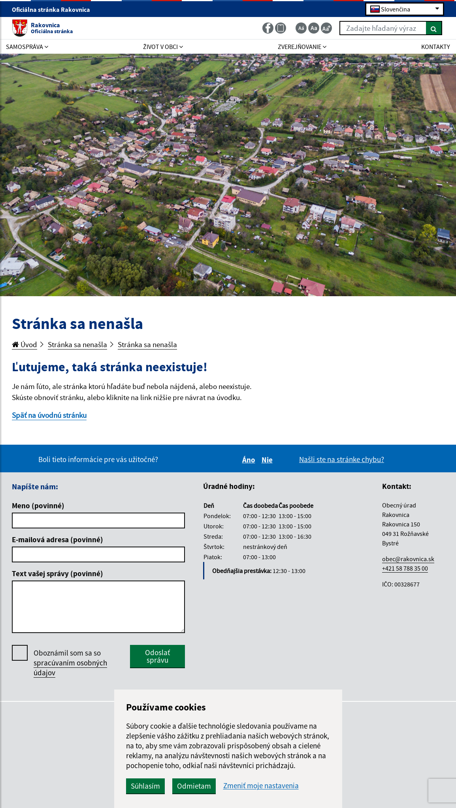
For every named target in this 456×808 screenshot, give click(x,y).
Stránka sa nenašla (77, 344)
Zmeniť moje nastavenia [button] (261, 785)
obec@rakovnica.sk (408, 559)
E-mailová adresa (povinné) (57, 539)
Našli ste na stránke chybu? (341, 459)
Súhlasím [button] (145, 786)
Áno (250, 459)
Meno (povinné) (38, 505)
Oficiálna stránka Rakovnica (54, 9)
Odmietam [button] (194, 786)
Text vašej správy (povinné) (57, 573)
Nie (268, 459)
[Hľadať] (434, 28)
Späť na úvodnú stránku (49, 415)
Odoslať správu (157, 656)
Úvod (24, 344)
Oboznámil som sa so (70, 663)
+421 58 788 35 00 (405, 568)
